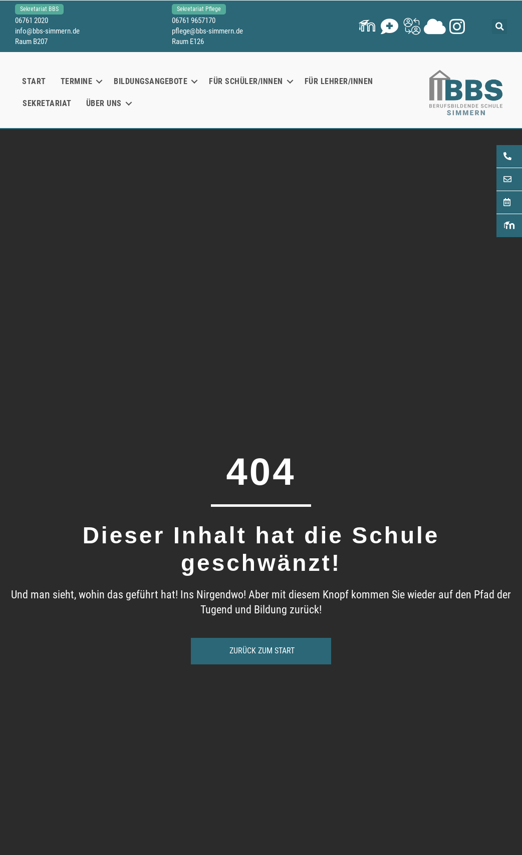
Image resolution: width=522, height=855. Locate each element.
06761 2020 (31, 20)
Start (34, 81)
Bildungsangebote (150, 81)
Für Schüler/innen (246, 81)
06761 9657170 (193, 20)
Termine (77, 81)
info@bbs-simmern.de (47, 31)
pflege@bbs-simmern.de (207, 31)
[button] (367, 26)
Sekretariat (47, 103)
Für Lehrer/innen (339, 81)
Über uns (104, 103)
